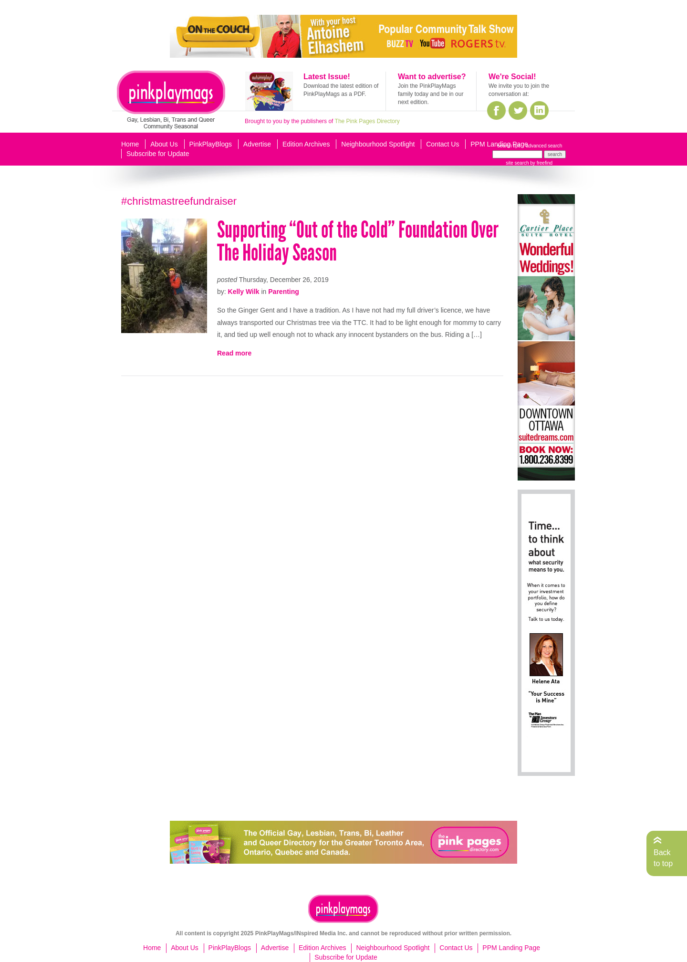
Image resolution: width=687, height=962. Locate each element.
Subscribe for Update (157, 153)
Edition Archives (306, 144)
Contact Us (442, 144)
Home (130, 144)
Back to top (663, 857)
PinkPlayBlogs (210, 144)
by (540, 163)
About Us (164, 144)
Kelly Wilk (244, 291)
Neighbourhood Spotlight (378, 144)
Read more (234, 353)
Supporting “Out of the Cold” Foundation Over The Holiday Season (358, 241)
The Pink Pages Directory (367, 121)
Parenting (283, 291)
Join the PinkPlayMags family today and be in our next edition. (430, 94)
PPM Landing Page (499, 144)
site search (517, 163)
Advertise (257, 144)
